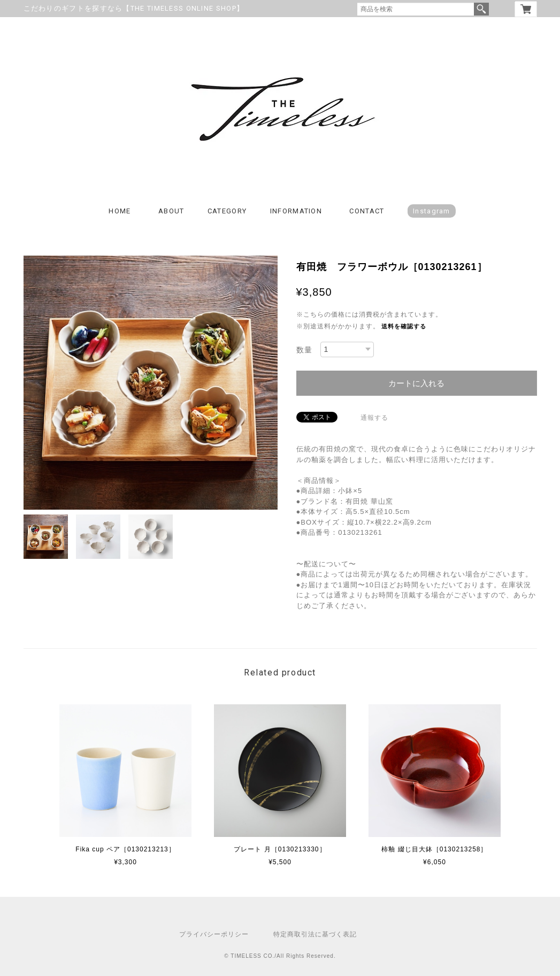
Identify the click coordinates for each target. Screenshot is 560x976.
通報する (374, 417)
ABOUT (171, 211)
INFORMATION (296, 211)
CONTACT (366, 211)
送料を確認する (403, 326)
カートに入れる (416, 383)
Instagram (431, 211)
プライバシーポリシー (214, 934)
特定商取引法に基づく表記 (315, 934)
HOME (120, 211)
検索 (481, 9)
